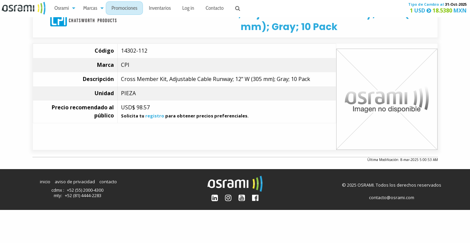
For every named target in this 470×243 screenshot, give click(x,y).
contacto (108, 182)
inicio (45, 182)
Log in (188, 8)
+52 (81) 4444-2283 (83, 195)
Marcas (90, 8)
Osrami (61, 8)
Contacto (215, 8)
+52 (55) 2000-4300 (85, 190)
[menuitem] (63, 8)
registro (154, 116)
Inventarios (160, 8)
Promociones (125, 8)
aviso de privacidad (75, 182)
